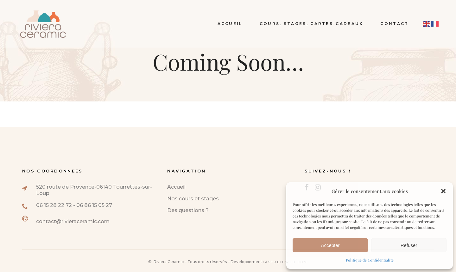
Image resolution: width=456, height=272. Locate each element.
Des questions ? (188, 210)
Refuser (409, 245)
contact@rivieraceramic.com (73, 221)
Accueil (176, 187)
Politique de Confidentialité (370, 259)
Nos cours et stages (193, 199)
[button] (443, 191)
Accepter (330, 245)
